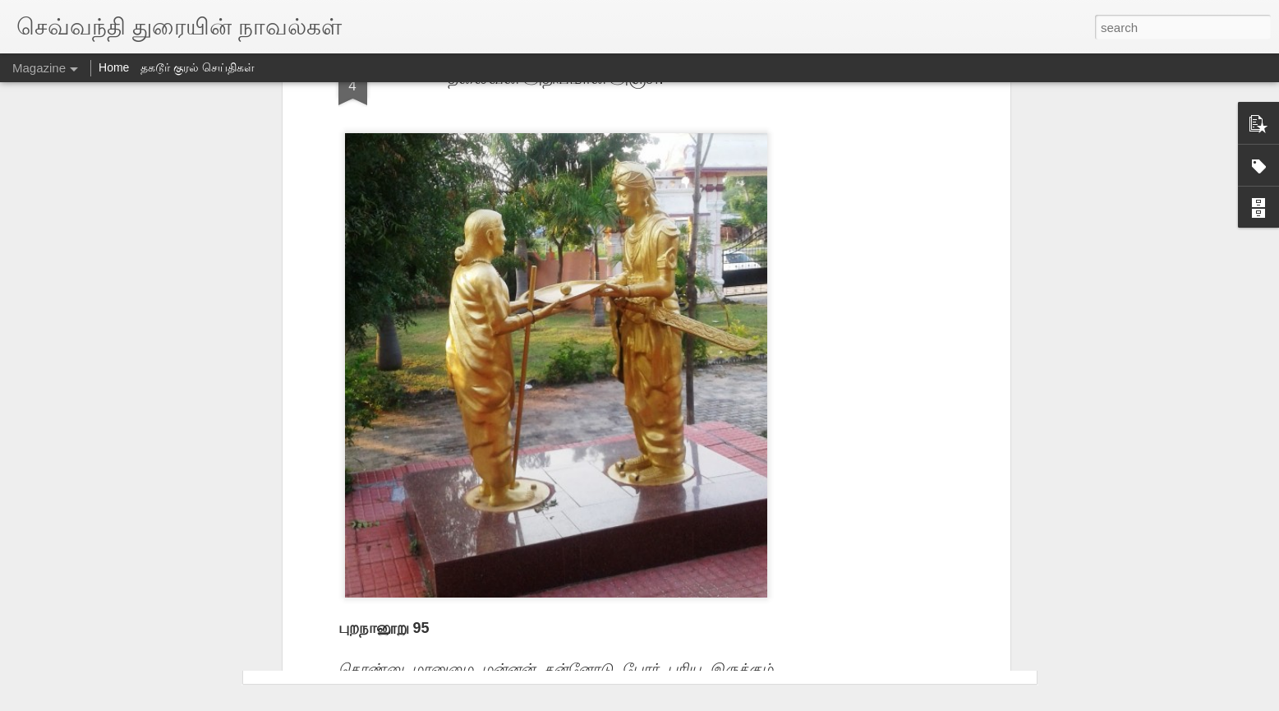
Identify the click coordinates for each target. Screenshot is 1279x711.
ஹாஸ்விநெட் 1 (335, 395)
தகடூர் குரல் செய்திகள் (197, 67)
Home (114, 67)
